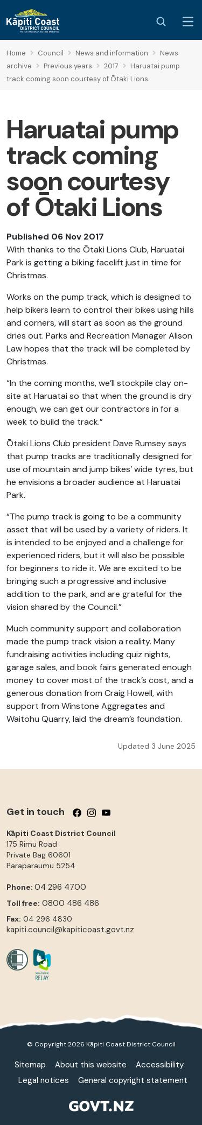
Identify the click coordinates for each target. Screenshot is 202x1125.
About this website (91, 1064)
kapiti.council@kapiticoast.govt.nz (70, 929)
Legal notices (43, 1080)
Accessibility (160, 1064)
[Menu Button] (188, 21)
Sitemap (30, 1064)
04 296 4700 (60, 887)
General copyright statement (132, 1080)
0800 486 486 (70, 903)
